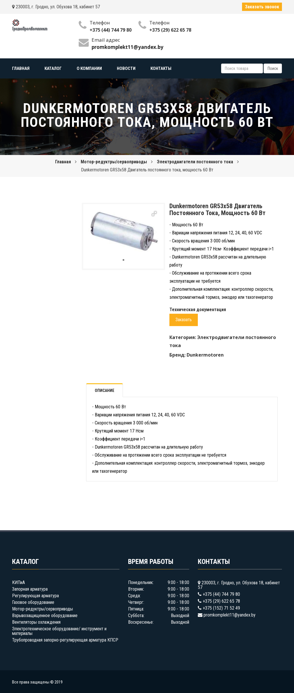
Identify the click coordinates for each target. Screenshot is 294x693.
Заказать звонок (262, 6)
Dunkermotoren (205, 355)
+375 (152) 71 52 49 (221, 608)
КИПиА (18, 582)
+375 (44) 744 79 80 (110, 30)
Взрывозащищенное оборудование (45, 615)
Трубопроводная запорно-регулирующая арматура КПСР (65, 640)
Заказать (183, 319)
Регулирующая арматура (35, 595)
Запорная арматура (30, 589)
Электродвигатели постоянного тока (195, 161)
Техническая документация (197, 309)
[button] (154, 213)
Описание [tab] (104, 390)
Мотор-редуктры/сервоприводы (114, 161)
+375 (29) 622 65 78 (170, 30)
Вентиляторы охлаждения (36, 622)
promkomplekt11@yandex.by (230, 615)
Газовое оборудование (33, 602)
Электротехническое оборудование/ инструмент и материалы (59, 631)
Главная (63, 161)
